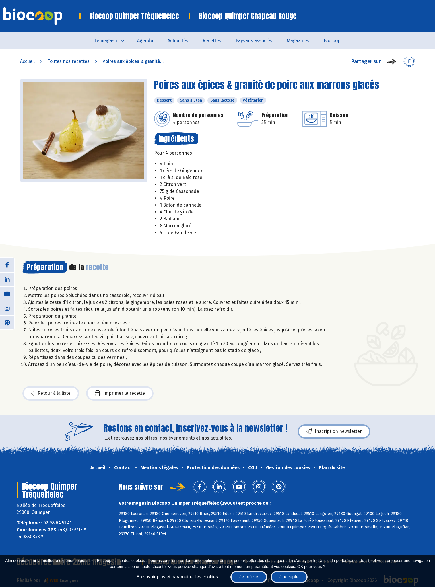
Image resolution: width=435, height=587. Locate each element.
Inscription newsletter (334, 431)
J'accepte (289, 576)
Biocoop (332, 40)
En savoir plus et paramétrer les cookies (177, 576)
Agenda (145, 40)
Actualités (178, 40)
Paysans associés (254, 40)
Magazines (298, 40)
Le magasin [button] (106, 40)
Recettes (212, 40)
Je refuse (248, 576)
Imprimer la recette (120, 393)
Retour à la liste (51, 393)
